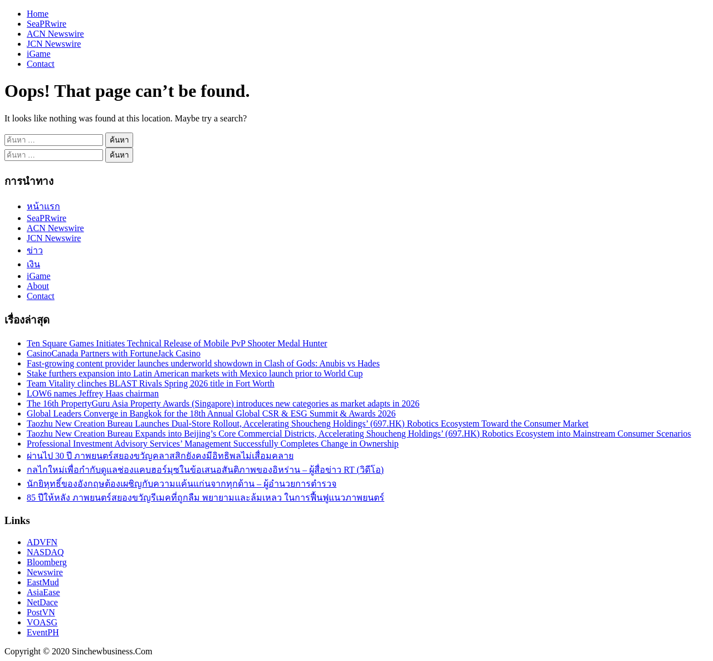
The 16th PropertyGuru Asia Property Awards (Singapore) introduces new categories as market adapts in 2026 (223, 403)
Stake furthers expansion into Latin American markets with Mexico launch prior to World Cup (195, 373)
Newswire (45, 572)
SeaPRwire (46, 23)
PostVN (41, 612)
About (38, 286)
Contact (41, 63)
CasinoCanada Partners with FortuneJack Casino (114, 353)
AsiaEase (43, 592)
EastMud (43, 582)
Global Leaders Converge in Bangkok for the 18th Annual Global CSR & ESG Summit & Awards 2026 (211, 413)
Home (37, 13)
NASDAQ (45, 552)
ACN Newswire (55, 33)
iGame (39, 53)
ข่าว (35, 250)
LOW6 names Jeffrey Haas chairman (93, 393)
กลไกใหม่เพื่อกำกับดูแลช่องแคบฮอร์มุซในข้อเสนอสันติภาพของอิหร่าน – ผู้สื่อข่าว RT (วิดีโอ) (205, 469)
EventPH (43, 632)
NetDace (42, 602)
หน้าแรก (43, 206)
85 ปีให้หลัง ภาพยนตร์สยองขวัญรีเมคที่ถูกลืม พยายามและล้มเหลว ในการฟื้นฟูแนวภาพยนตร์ (205, 497)
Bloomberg (47, 562)
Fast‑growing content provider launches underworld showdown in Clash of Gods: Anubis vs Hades (203, 363)
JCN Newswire (54, 43)
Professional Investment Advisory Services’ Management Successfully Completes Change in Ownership (213, 443)
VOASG (42, 622)
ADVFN (42, 542)
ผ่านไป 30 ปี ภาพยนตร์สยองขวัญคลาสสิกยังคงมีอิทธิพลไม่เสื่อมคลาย (160, 456)
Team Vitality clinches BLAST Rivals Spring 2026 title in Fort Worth (151, 383)
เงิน (33, 264)
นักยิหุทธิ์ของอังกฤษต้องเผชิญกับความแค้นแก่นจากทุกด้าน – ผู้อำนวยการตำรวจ (181, 483)
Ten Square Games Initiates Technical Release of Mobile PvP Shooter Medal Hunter (177, 343)
